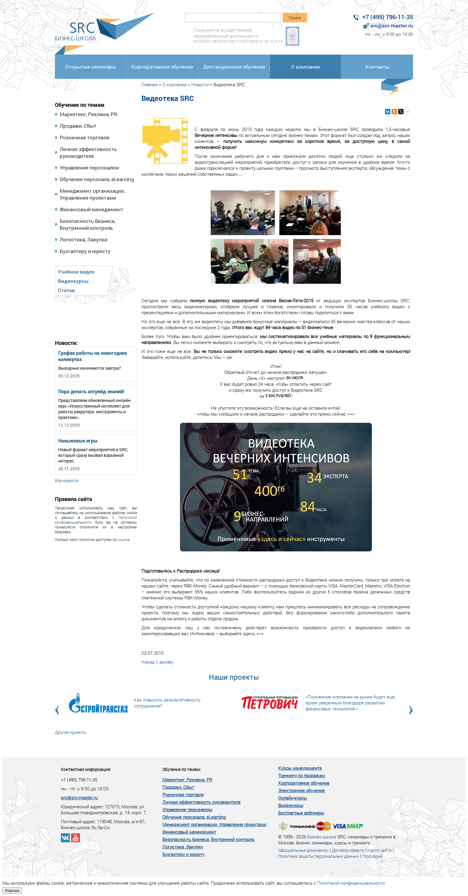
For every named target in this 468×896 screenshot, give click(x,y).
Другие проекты (70, 732)
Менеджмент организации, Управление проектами (92, 194)
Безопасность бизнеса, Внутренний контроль (87, 224)
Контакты (377, 66)
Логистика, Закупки (83, 239)
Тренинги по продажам (301, 775)
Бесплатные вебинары (301, 813)
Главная (149, 84)
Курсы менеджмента (300, 768)
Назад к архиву (157, 662)
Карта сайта (379, 850)
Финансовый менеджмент (91, 209)
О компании (305, 66)
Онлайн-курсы (292, 798)
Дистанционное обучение (234, 66)
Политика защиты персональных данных (318, 856)
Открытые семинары (90, 66)
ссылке (124, 539)
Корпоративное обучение (162, 66)
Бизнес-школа (321, 837)
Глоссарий (372, 856)
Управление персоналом (89, 167)
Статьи (66, 290)
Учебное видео (76, 271)
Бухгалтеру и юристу (85, 251)
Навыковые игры (78, 440)
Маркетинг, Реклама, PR (88, 114)
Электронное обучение (301, 790)
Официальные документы (303, 850)
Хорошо (12, 890)
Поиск (295, 17)
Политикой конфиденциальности (351, 883)
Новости (200, 84)
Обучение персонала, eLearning (97, 179)
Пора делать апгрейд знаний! (91, 391)
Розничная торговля (85, 137)
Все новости (67, 480)
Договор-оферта (348, 850)
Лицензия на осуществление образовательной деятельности (238, 35)
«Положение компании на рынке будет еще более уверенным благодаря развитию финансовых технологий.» (350, 703)
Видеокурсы (73, 280)
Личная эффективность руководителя (88, 152)
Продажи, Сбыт (78, 125)
